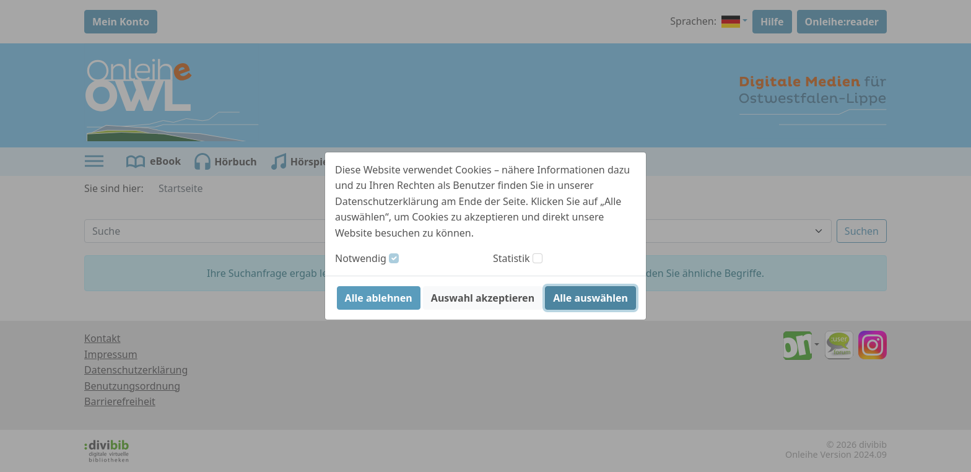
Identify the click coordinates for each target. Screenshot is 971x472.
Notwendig (360, 258)
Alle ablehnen (378, 298)
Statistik (511, 258)
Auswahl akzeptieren (482, 298)
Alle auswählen (590, 298)
